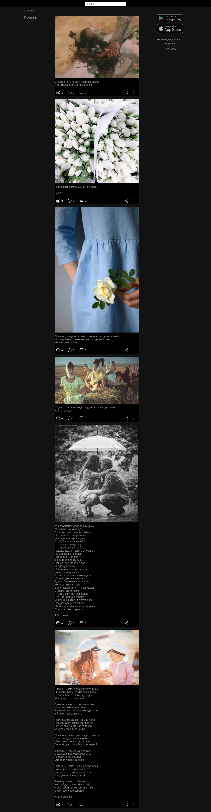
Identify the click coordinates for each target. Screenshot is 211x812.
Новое (29, 11)
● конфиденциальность (170, 39)
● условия (170, 43)
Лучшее (30, 17)
